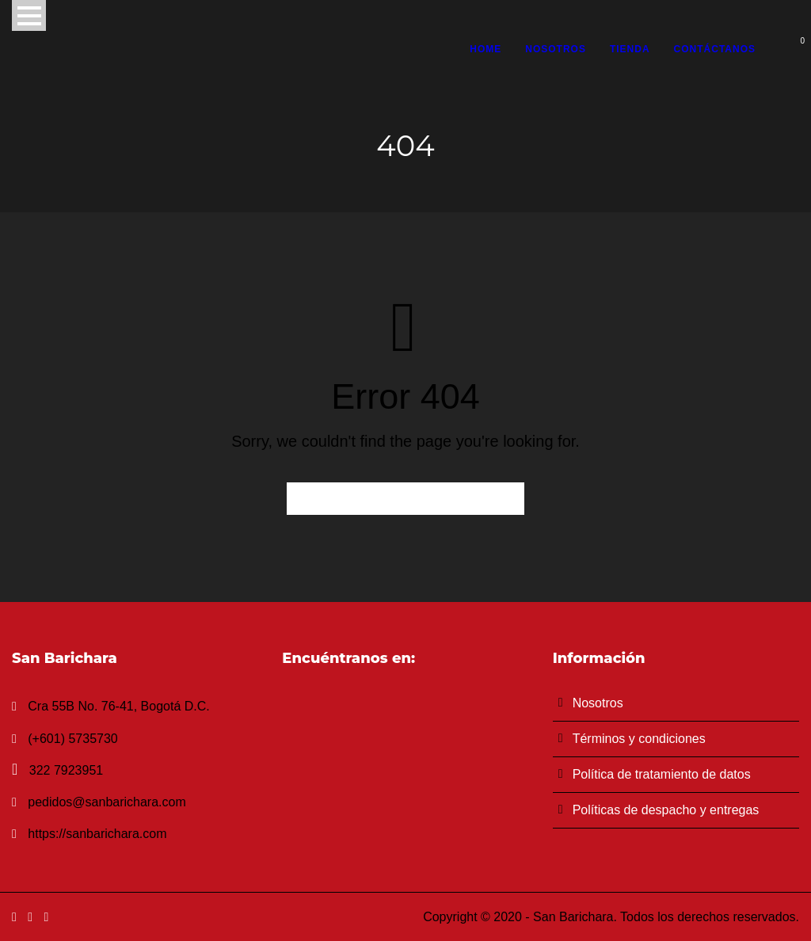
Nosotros (555, 49)
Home (485, 49)
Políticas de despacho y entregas (666, 810)
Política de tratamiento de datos (662, 774)
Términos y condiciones (639, 738)
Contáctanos (715, 49)
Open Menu (29, 15)
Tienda (630, 49)
